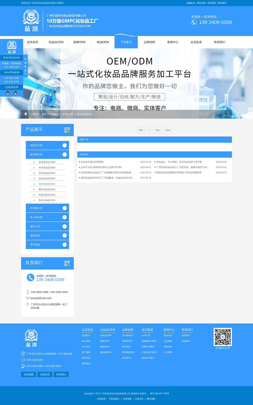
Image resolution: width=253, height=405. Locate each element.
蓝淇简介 (86, 335)
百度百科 (139, 399)
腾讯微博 (222, 3)
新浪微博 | (212, 3)
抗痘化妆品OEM (47, 178)
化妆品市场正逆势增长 (92, 162)
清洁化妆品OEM (84, 114)
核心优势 (86, 341)
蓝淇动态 (168, 335)
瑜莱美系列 (127, 341)
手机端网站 (114, 399)
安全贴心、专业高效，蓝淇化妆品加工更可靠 (179, 162)
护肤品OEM (105, 335)
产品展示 (126, 42)
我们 (34, 263)
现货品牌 (35, 235)
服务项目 (86, 363)
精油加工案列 (148, 358)
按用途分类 (36, 208)
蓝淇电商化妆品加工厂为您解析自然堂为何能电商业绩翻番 (108, 172)
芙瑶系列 (126, 346)
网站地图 (151, 399)
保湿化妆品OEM (47, 162)
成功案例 (147, 329)
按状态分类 (36, 145)
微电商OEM (105, 352)
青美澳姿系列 (128, 352)
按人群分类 (36, 217)
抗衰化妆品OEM (47, 194)
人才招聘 (168, 352)
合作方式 (146, 335)
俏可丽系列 (127, 335)
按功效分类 (68, 114)
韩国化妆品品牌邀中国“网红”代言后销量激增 (178, 172)
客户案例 (86, 352)
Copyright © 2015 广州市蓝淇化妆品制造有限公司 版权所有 (116, 393)
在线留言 (45, 374)
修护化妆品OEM (47, 189)
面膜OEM (79, 42)
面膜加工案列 (148, 346)
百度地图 (127, 399)
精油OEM (103, 42)
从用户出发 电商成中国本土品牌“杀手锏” (101, 167)
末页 (157, 130)
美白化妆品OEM (47, 200)
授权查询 (126, 358)
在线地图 (29, 374)
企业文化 (86, 346)
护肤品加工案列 (149, 352)
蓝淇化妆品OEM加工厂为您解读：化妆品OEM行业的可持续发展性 (108, 177)
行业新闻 (168, 341)
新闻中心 (173, 42)
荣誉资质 (86, 358)
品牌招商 (149, 42)
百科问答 (168, 346)
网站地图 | (201, 3)
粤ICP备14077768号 (159, 393)
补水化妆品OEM (47, 167)
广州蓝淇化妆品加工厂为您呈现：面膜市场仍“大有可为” (183, 167)
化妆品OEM (56, 42)
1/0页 (167, 130)
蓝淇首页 (32, 42)
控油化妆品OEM (47, 173)
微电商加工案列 (149, 341)
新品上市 (35, 226)
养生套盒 (35, 244)
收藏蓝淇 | (191, 3)
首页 (44, 114)
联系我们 (219, 42)
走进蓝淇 (196, 42)
